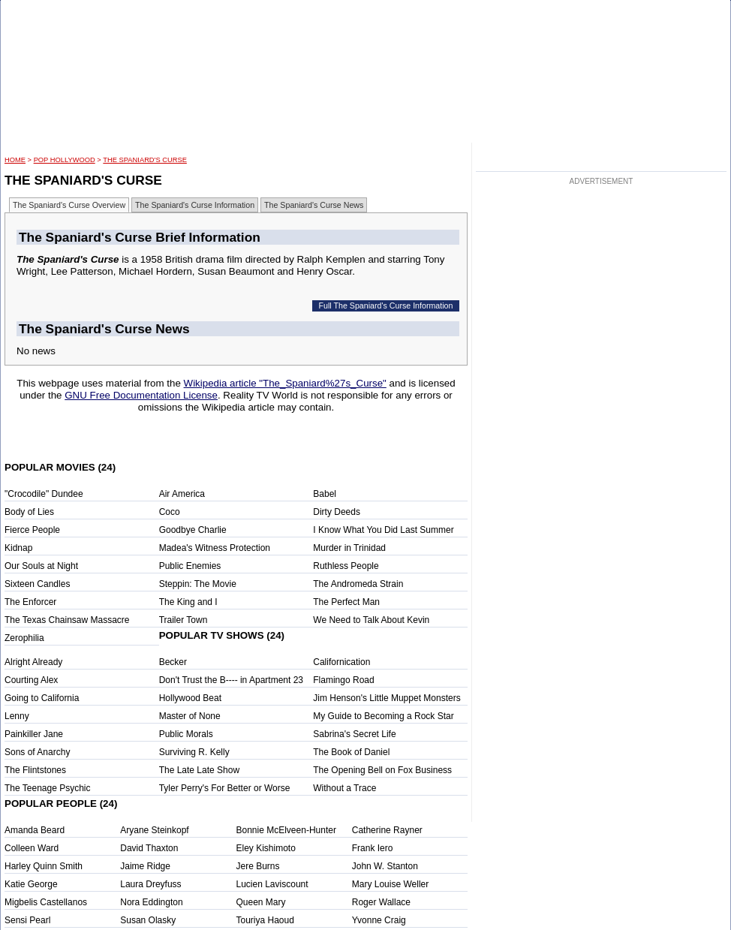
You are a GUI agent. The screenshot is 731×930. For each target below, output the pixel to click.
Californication (341, 662)
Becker (173, 662)
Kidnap (18, 548)
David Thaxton (149, 848)
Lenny (17, 716)
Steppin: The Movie (197, 584)
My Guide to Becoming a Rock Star (383, 716)
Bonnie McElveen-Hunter (286, 830)
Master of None (190, 716)
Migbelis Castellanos (46, 902)
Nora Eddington (151, 902)
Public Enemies (190, 566)
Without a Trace (344, 788)
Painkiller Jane (34, 734)
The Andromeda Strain (358, 584)
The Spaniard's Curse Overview (69, 204)
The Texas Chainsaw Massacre (67, 620)
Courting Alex (31, 680)
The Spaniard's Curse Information (194, 204)
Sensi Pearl (27, 920)
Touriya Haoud (265, 920)
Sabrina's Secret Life (354, 734)
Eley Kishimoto (266, 848)
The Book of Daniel (351, 752)
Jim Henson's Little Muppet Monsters (386, 698)
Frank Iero (372, 848)
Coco (169, 512)
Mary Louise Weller (390, 884)
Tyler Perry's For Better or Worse (224, 788)
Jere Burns (258, 866)
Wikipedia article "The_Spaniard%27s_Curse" (285, 383)
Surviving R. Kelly (194, 752)
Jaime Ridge (145, 866)
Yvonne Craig (379, 920)
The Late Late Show (199, 770)
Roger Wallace (381, 902)
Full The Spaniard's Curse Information (386, 305)
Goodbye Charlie (193, 530)
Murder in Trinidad (349, 548)
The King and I (188, 602)
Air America (182, 494)
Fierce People (32, 530)
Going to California (42, 698)
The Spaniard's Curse (145, 160)
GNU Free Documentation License (141, 395)
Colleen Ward (32, 848)
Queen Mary (261, 902)
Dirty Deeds (336, 512)
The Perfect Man (346, 602)
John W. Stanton (385, 866)
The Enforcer (30, 602)
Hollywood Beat (190, 698)
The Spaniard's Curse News (313, 204)
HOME (15, 160)
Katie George (31, 884)
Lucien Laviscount (272, 884)
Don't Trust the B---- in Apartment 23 (231, 680)
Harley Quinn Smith (44, 866)
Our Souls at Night (41, 566)
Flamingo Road (343, 680)
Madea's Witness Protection (214, 548)
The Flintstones (35, 770)
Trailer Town (183, 620)
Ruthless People (345, 566)
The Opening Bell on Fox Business (382, 770)
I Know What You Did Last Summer (383, 530)
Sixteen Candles (37, 584)
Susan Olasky (148, 920)
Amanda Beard (35, 830)
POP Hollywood (64, 160)
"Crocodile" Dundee (44, 494)
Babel (324, 494)
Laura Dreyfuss (150, 884)
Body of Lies (29, 512)
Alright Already (33, 662)
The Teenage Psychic (48, 788)
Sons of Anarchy (37, 752)
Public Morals (186, 734)
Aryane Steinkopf (154, 830)
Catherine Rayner (387, 830)
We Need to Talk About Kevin (371, 620)
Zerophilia (24, 638)
